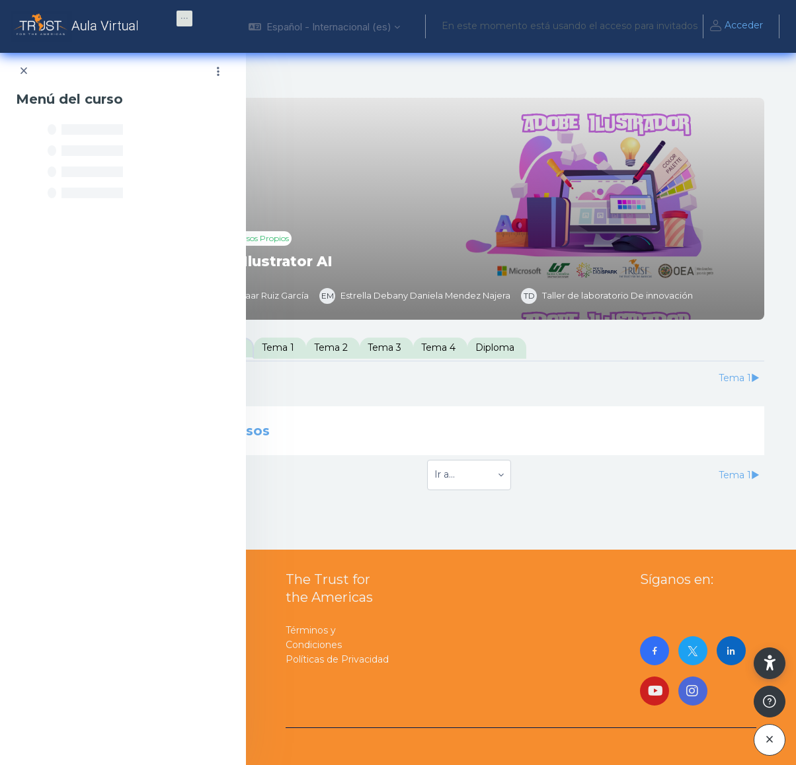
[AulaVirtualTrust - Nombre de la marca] (77, 26)
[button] (324, 26)
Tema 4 (543, 347)
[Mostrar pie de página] (769, 701)
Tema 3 (489, 347)
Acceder (736, 26)
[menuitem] (184, 18)
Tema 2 (435, 347)
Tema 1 (382, 347)
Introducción (317, 347)
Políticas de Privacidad (337, 659)
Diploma (599, 347)
